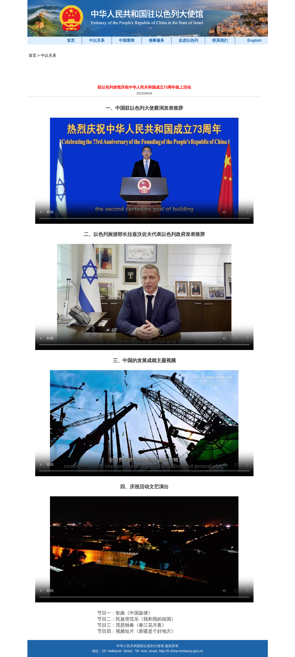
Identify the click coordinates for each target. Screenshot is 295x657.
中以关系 (97, 40)
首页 (71, 40)
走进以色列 (188, 40)
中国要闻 (126, 40)
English (254, 40)
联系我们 (220, 40)
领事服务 (156, 40)
